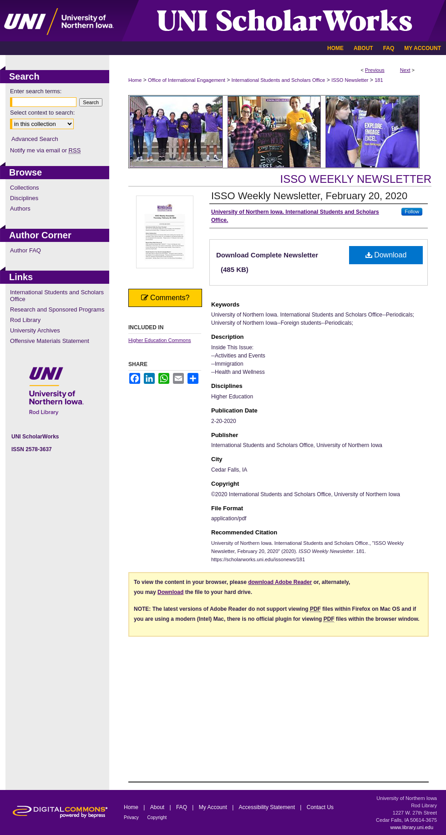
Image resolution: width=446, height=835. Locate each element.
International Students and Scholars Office (278, 80)
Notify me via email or (45, 150)
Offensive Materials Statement (49, 340)
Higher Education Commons (159, 340)
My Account (213, 807)
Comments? (165, 298)
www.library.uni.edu (411, 827)
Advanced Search (34, 139)
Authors (20, 208)
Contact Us (320, 807)
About (158, 807)
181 (379, 80)
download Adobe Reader (280, 582)
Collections (24, 187)
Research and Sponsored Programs (57, 309)
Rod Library (25, 320)
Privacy (132, 817)
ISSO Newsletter (349, 80)
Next (405, 70)
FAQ (182, 807)
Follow (412, 211)
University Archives (35, 330)
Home (135, 80)
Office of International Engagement (186, 80)
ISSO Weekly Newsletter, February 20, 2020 (309, 195)
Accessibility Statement (268, 807)
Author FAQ (25, 250)
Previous (375, 70)
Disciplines (24, 198)
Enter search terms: (35, 91)
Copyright (157, 817)
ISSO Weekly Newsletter (355, 179)
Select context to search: (42, 112)
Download (386, 255)
